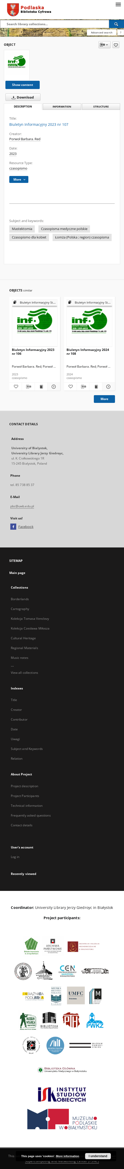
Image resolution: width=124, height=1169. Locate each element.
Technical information (27, 805)
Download (22, 97)
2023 (12, 154)
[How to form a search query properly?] (120, 32)
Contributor (19, 719)
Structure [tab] (101, 106)
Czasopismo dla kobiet (29, 237)
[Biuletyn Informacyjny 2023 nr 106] (34, 323)
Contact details (22, 825)
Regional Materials (24, 648)
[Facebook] (13, 527)
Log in (15, 857)
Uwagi (15, 739)
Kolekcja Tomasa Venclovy (30, 618)
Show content (22, 85)
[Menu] (118, 4)
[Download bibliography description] (28, 386)
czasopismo (18, 168)
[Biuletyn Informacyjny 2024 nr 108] (89, 323)
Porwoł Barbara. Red (24, 139)
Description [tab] (23, 106)
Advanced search (101, 32)
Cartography (20, 609)
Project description (24, 786)
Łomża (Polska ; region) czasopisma (82, 237)
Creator (16, 709)
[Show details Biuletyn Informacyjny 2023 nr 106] (53, 386)
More (104, 399)
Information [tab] (62, 106)
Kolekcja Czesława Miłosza (30, 628)
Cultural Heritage (23, 638)
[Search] (116, 24)
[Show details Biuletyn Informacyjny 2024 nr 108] (108, 386)
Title (14, 700)
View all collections (24, 672)
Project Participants (25, 796)
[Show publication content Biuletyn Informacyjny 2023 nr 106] (41, 386)
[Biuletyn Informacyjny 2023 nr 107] (16, 63)
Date (14, 729)
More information (67, 1156)
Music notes (19, 658)
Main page (17, 573)
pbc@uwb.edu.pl (22, 506)
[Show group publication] (34, 302)
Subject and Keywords (27, 749)
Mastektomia (22, 229)
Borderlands (20, 599)
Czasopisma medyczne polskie (64, 229)
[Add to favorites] (115, 44)
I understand (98, 1156)
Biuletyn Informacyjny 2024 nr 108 (88, 352)
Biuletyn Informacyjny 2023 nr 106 (33, 352)
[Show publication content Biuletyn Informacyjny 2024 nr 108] (95, 386)
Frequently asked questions (31, 815)
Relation (17, 758)
